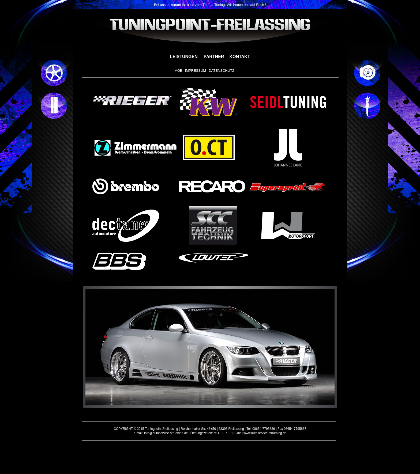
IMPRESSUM (195, 71)
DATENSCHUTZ (221, 71)
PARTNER (214, 56)
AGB (178, 71)
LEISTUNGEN (184, 56)
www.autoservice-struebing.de (264, 433)
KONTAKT (239, 56)
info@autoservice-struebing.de (166, 433)
